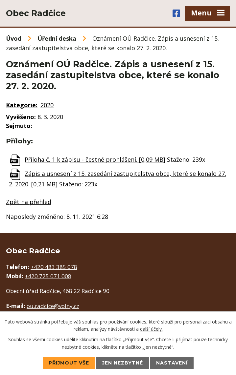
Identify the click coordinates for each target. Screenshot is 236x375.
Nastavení (172, 363)
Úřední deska (56, 38)
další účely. (151, 329)
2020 (47, 105)
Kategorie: (21, 105)
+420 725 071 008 (48, 276)
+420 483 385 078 (54, 267)
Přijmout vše (69, 363)
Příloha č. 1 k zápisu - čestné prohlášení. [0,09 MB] (95, 159)
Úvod (13, 38)
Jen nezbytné (122, 363)
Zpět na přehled (28, 202)
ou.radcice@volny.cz (53, 306)
